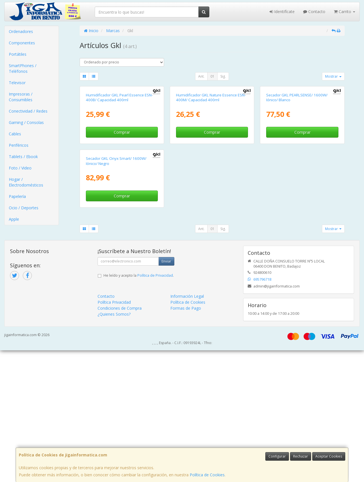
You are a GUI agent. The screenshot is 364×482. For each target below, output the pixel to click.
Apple (14, 219)
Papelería (17, 196)
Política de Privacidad (155, 407)
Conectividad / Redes (28, 111)
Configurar (277, 456)
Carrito (344, 11)
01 (212, 76)
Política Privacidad (114, 434)
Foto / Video (20, 168)
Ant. (201, 76)
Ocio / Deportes (23, 207)
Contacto (314, 11)
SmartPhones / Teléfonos (22, 68)
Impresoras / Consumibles (20, 96)
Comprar (122, 198)
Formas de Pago (185, 439)
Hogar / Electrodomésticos (26, 182)
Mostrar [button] (333, 76)
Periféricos (18, 145)
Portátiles (17, 54)
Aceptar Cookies (328, 456)
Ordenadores (21, 31)
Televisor (17, 82)
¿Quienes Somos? (114, 445)
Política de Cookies (207, 474)
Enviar (166, 392)
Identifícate (282, 11)
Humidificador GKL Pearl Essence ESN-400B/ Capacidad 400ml (119, 163)
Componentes (22, 42)
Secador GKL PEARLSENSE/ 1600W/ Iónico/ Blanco (297, 163)
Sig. (223, 76)
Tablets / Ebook (23, 156)
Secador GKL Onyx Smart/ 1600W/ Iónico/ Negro (116, 293)
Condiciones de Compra (120, 439)
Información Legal (187, 428)
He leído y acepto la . (139, 407)
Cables (15, 133)
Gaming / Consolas (26, 122)
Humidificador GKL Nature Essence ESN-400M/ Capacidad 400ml (211, 163)
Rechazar (300, 456)
